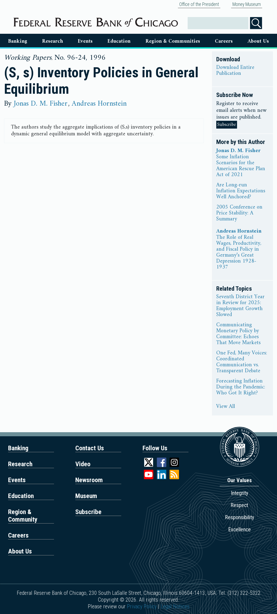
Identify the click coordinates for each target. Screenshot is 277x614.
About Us (258, 41)
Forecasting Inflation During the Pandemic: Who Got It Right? (240, 387)
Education (118, 41)
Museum (86, 496)
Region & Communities (173, 41)
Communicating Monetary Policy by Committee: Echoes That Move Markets (238, 334)
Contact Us (89, 448)
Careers (224, 41)
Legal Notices (175, 606)
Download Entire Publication (235, 71)
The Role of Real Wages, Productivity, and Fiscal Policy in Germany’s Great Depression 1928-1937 (238, 252)
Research (52, 41)
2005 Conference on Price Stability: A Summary (239, 213)
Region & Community (23, 515)
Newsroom (89, 480)
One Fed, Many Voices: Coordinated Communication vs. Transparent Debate (241, 362)
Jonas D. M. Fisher (40, 103)
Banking (17, 41)
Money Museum (246, 4)
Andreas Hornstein (99, 103)
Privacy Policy (142, 606)
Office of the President (199, 4)
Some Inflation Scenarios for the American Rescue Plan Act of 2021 (240, 166)
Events (85, 41)
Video (82, 464)
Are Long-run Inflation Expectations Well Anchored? (240, 191)
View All (225, 407)
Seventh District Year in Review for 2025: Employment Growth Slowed (240, 306)
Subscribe (226, 125)
